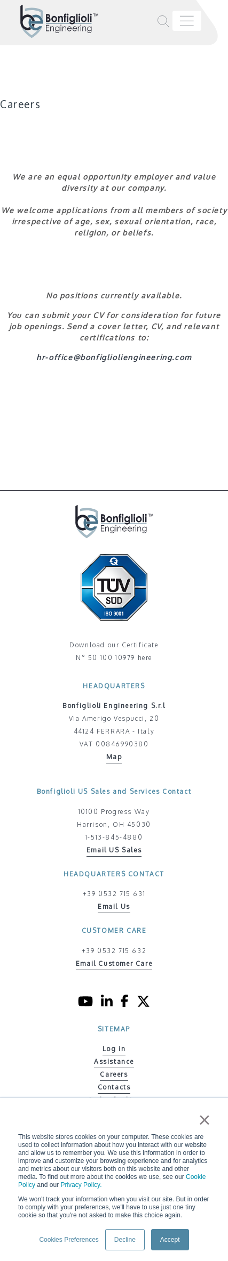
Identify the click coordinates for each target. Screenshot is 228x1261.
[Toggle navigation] (186, 21)
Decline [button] (125, 1239)
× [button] (204, 1120)
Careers (114, 1074)
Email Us (114, 906)
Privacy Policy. (80, 1185)
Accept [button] (170, 1239)
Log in (114, 1049)
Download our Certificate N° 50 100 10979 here (113, 651)
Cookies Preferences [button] (68, 1239)
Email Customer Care (114, 963)
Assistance (114, 1061)
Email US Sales (114, 850)
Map (114, 757)
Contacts (114, 1087)
